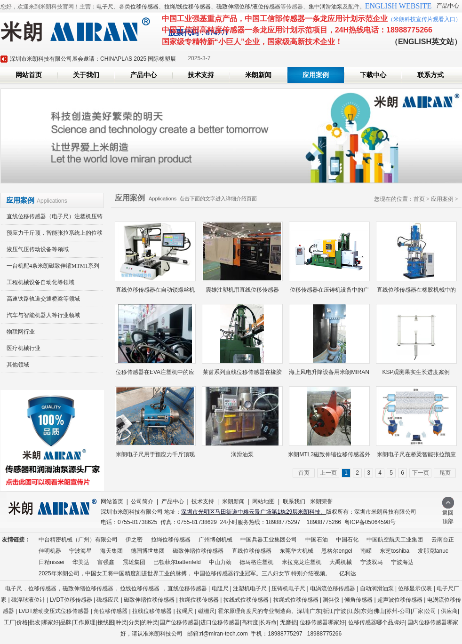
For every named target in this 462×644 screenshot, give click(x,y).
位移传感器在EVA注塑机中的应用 (155, 375)
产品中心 (448, 5)
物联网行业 (21, 331)
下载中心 (373, 75)
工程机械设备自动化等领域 (40, 282)
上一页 (328, 472)
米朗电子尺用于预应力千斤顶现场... (155, 457)
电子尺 (104, 6)
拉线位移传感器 (139, 588)
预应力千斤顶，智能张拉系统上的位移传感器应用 (52, 235)
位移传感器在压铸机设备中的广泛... (329, 292)
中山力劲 (220, 562)
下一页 (420, 472)
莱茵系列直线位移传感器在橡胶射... (242, 375)
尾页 (445, 472)
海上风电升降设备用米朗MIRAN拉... (329, 375)
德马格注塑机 (256, 562)
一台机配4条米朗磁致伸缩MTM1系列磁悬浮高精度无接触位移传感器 (50, 268)
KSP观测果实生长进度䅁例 (416, 372)
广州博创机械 (215, 539)
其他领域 (18, 364)
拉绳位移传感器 (171, 539)
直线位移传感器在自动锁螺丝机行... (155, 292)
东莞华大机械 (296, 551)
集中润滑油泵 (326, 6)
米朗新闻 (258, 75)
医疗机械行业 (23, 348)
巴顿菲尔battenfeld (177, 562)
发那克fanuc (433, 551)
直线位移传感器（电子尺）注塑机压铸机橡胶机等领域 (52, 219)
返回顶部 (448, 514)
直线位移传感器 (251, 551)
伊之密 (134, 539)
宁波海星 (80, 551)
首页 (419, 199)
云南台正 (442, 539)
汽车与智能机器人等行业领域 (43, 315)
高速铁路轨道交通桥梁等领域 (43, 298)
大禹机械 (340, 562)
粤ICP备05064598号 (370, 522)
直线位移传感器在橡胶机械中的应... (416, 292)
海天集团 (111, 551)
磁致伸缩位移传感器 (198, 551)
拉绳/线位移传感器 (187, 6)
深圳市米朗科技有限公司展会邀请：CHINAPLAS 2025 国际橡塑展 (93, 59)
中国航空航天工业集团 (394, 539)
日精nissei (51, 562)
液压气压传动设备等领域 (38, 249)
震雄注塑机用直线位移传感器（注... (242, 292)
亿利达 (347, 573)
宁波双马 (371, 562)
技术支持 (201, 75)
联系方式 (430, 75)
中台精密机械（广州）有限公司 (78, 539)
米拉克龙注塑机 (301, 562)
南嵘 (366, 551)
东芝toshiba (394, 551)
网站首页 (29, 75)
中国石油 (316, 539)
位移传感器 (144, 6)
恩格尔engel (336, 551)
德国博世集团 (148, 551)
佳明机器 (50, 551)
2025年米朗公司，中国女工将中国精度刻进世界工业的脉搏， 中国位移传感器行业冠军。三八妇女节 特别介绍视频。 (185, 573)
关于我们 (86, 75)
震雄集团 (134, 562)
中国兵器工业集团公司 (268, 539)
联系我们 (294, 501)
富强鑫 (105, 562)
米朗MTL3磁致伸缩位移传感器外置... (329, 457)
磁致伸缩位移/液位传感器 (248, 6)
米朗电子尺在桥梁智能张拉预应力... (416, 457)
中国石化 (347, 539)
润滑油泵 (242, 454)
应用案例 (316, 75)
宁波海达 (402, 562)
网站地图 (263, 501)
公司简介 (142, 501)
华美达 (80, 562)
